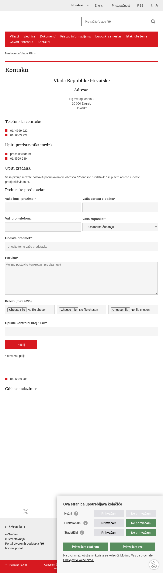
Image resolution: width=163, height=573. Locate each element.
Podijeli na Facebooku (16, 511)
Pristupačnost (121, 5)
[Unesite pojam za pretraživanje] (115, 21)
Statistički (71, 532)
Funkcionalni (72, 523)
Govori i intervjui (21, 42)
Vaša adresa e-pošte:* (98, 198)
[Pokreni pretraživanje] (153, 21)
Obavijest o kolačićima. (78, 560)
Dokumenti (48, 36)
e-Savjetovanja (15, 539)
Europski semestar (108, 36)
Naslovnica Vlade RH (19, 53)
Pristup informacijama (75, 36)
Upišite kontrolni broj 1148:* (26, 323)
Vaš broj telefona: (18, 218)
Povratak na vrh (18, 564)
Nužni (68, 513)
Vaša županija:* (93, 219)
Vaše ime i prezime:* (20, 198)
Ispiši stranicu (7, 511)
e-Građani (11, 534)
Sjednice (29, 36)
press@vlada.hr (20, 154)
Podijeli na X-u (25, 511)
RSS (140, 5)
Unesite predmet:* (18, 238)
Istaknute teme (136, 36)
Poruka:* (11, 258)
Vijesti (14, 36)
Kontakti (44, 42)
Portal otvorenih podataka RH (24, 543)
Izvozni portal (13, 548)
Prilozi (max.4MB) (18, 301)
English (99, 5)
